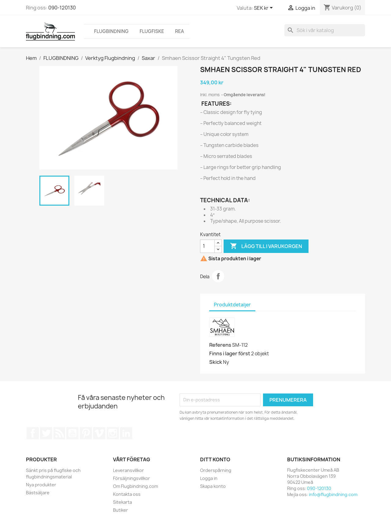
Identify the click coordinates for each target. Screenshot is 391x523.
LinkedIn (126, 433)
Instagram (113, 433)
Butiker (120, 510)
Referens (220, 345)
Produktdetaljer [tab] (232, 305)
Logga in (208, 478)
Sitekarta (122, 502)
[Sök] (324, 30)
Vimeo (99, 433)
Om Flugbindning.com (135, 486)
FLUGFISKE (152, 31)
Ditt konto (215, 459)
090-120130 (62, 7)
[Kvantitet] (207, 246)
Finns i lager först (229, 353)
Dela (218, 276)
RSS (59, 433)
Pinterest (86, 433)
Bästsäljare (37, 493)
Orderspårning (215, 470)
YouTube (72, 433)
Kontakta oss (127, 494)
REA (179, 31)
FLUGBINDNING (111, 31)
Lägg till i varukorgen (266, 246)
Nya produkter (41, 485)
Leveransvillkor (128, 470)
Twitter (46, 433)
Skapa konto (213, 486)
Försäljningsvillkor (131, 478)
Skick (215, 362)
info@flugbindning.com (333, 494)
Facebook (33, 433)
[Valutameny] (264, 8)
